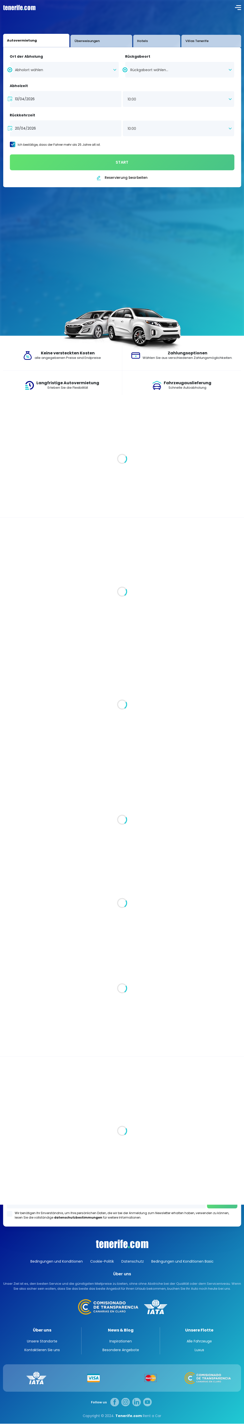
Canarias (122, 1243)
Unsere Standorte (42, 1342)
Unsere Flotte (199, 1330)
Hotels (102, 41)
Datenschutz (132, 1261)
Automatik (17, 696)
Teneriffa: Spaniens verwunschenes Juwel (59, 1015)
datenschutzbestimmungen (78, 1217)
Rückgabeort (137, 56)
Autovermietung (25, 40)
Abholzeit (19, 85)
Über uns (42, 1330)
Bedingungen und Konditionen (56, 1261)
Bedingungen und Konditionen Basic (182, 1261)
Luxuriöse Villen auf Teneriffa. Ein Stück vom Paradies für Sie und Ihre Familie (100, 481)
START (122, 162)
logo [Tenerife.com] (18, 7)
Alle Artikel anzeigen (217, 413)
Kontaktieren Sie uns (42, 1351)
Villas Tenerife (134, 41)
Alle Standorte (16, 1131)
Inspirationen (228, 946)
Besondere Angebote (120, 1351)
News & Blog (121, 1330)
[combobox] (64, 69)
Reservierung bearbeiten (126, 177)
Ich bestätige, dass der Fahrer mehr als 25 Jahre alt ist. (59, 144)
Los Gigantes (122, 1188)
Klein (11, 740)
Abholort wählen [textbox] (29, 69)
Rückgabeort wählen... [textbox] (149, 69)
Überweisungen (68, 41)
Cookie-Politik (102, 1261)
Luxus (199, 1351)
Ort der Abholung (26, 56)
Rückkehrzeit (22, 115)
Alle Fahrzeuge (222, 548)
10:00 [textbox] (132, 99)
